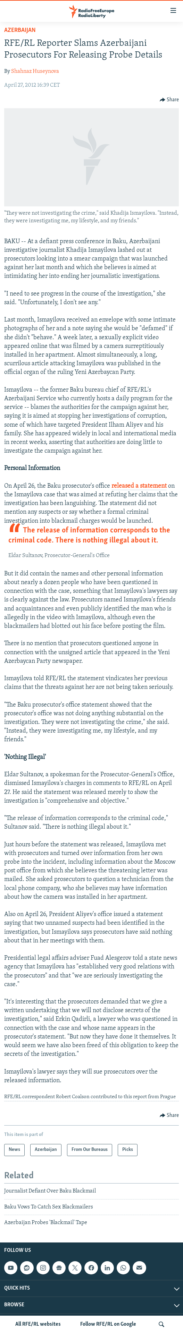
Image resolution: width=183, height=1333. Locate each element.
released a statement (139, 486)
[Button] (169, 100)
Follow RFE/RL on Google (108, 1324)
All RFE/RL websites (38, 1324)
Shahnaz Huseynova (35, 71)
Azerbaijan (20, 30)
